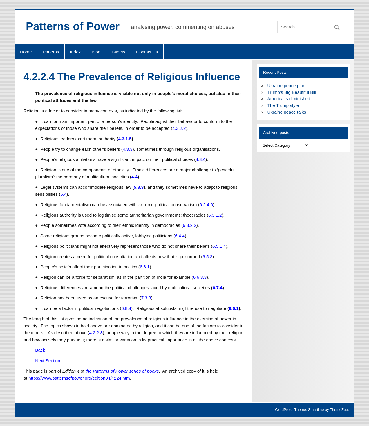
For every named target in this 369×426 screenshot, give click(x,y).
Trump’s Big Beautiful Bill (291, 92)
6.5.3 (207, 256)
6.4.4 (180, 235)
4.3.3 (128, 149)
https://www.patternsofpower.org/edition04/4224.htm (79, 377)
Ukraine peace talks (286, 111)
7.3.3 (146, 297)
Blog (96, 51)
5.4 (63, 194)
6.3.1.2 (215, 215)
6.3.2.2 (189, 225)
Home (26, 51)
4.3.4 (200, 159)
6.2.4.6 (206, 204)
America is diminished (288, 98)
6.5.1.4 (219, 246)
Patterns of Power (73, 26)
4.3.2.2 (179, 128)
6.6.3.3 (200, 277)
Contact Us (147, 51)
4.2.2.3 (96, 332)
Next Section (47, 360)
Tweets (118, 51)
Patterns (51, 51)
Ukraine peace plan (286, 85)
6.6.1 (145, 266)
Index (75, 51)
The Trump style (283, 105)
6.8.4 (126, 308)
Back (40, 350)
